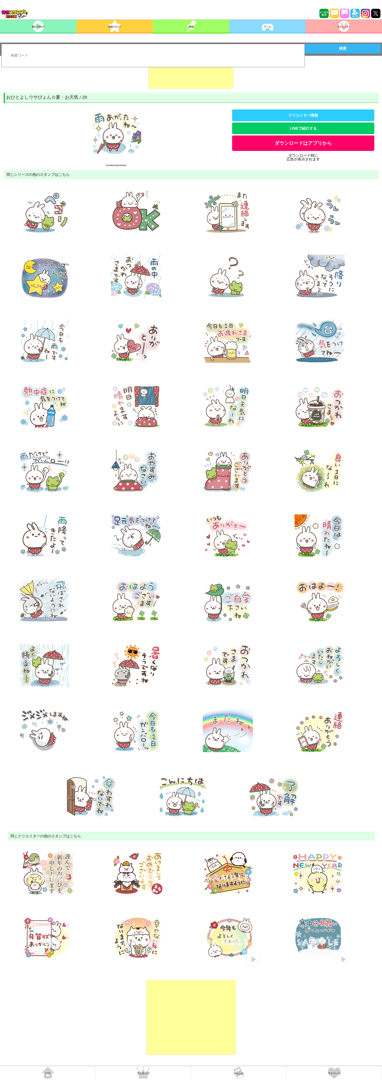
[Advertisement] (191, 75)
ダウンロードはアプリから (303, 143)
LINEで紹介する (303, 128)
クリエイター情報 (303, 115)
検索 (342, 48)
